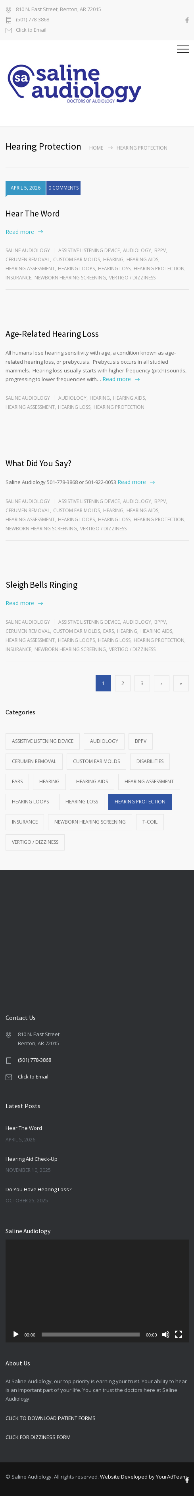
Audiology (137, 250)
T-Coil (150, 821)
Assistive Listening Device (89, 250)
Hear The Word (33, 213)
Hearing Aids (142, 259)
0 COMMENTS (63, 187)
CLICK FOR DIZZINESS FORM (38, 1437)
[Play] (16, 1334)
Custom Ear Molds (76, 259)
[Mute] (166, 1334)
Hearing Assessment (30, 268)
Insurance (18, 277)
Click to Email (31, 30)
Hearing (113, 259)
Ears (108, 631)
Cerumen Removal (28, 259)
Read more (20, 231)
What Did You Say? (38, 463)
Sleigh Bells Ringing (41, 584)
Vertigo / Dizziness (132, 277)
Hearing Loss (114, 268)
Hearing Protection (159, 268)
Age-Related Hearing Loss (52, 333)
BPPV (160, 250)
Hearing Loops (76, 268)
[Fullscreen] (178, 1334)
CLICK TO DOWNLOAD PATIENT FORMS (51, 1418)
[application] (97, 1291)
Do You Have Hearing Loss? (38, 1189)
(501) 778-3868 (32, 20)
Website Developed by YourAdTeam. (144, 1476)
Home (96, 147)
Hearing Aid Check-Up (32, 1158)
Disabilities (149, 761)
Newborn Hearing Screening (70, 277)
